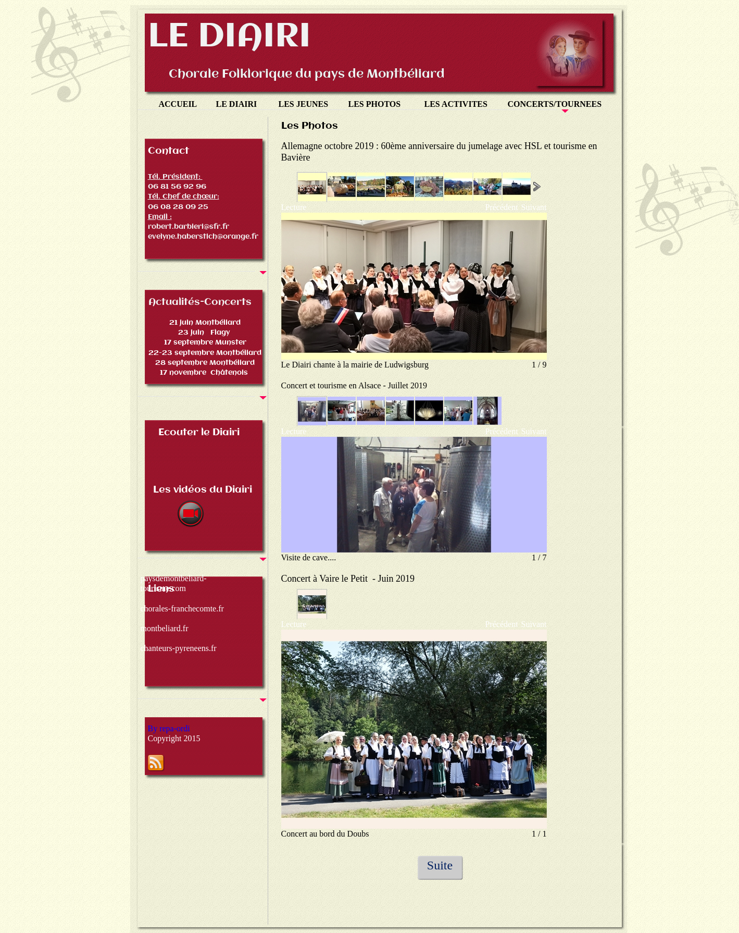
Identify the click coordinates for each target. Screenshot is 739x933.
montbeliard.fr (165, 628)
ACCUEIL (178, 104)
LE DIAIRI (236, 104)
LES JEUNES (304, 104)
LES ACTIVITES (455, 104)
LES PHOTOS (375, 104)
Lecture (294, 207)
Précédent (501, 207)
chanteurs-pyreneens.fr (179, 648)
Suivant (534, 207)
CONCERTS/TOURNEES (556, 104)
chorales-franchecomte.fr (182, 608)
